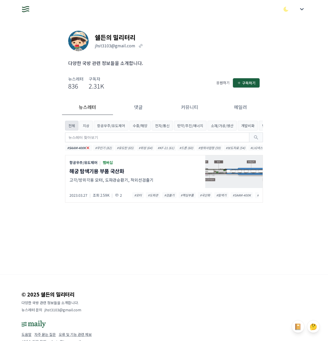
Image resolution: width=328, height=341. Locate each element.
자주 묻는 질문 (45, 334)
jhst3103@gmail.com (62, 309)
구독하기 (246, 82)
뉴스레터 (87, 107)
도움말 (27, 334)
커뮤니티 (189, 107)
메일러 (240, 107)
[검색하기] (256, 137)
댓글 (138, 107)
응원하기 (223, 82)
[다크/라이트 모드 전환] (286, 9)
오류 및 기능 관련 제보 (75, 334)
